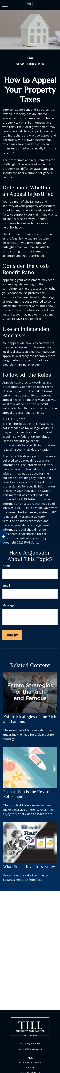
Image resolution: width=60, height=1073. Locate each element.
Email (6, 585)
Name (6, 566)
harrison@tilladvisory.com (30, 1048)
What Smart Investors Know (29, 866)
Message (8, 605)
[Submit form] (12, 635)
